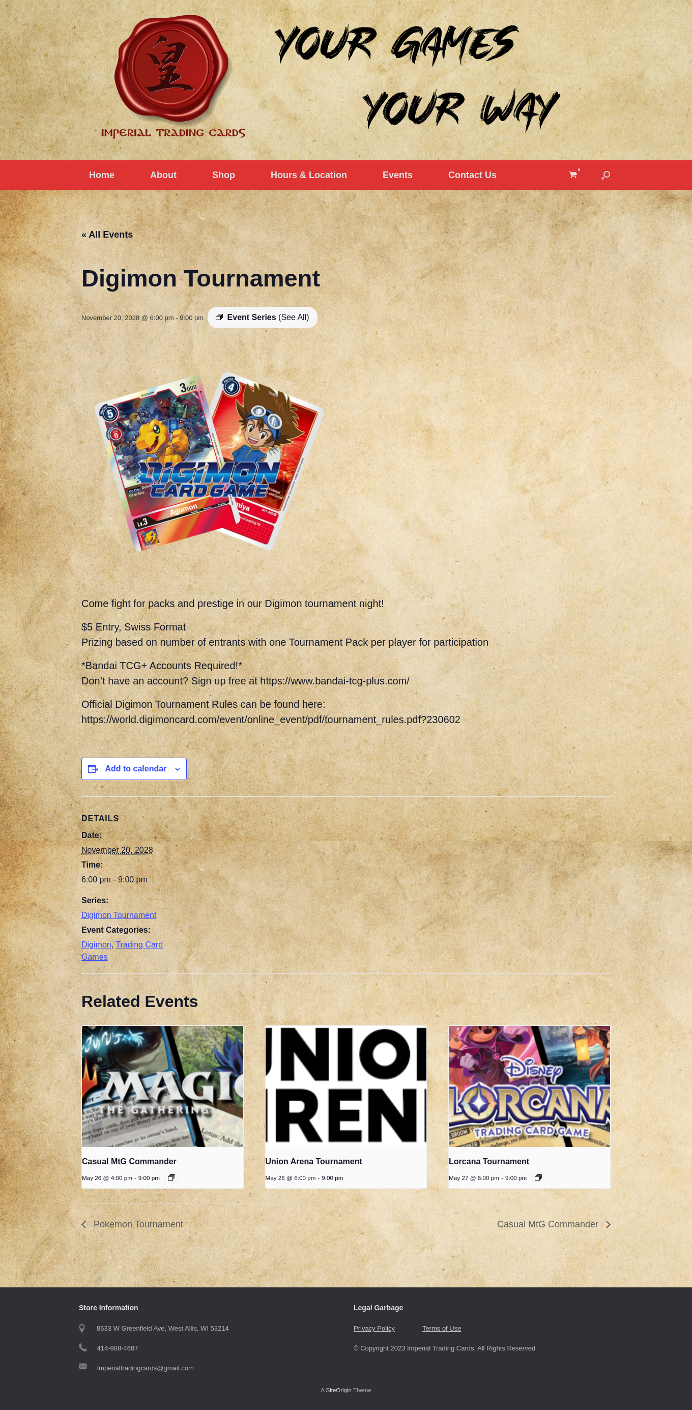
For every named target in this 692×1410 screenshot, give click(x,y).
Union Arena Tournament (314, 1161)
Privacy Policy (374, 1328)
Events (398, 175)
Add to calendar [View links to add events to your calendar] (135, 768)
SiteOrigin (339, 1390)
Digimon (96, 944)
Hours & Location (309, 175)
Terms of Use (442, 1328)
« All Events (107, 234)
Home (101, 175)
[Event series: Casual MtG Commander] (171, 1177)
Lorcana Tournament (489, 1161)
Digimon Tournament (118, 915)
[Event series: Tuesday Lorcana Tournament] (538, 1177)
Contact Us (472, 175)
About (163, 175)
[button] (606, 175)
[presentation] (162, 1086)
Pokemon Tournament (137, 1224)
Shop (223, 175)
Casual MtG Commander (129, 1161)
